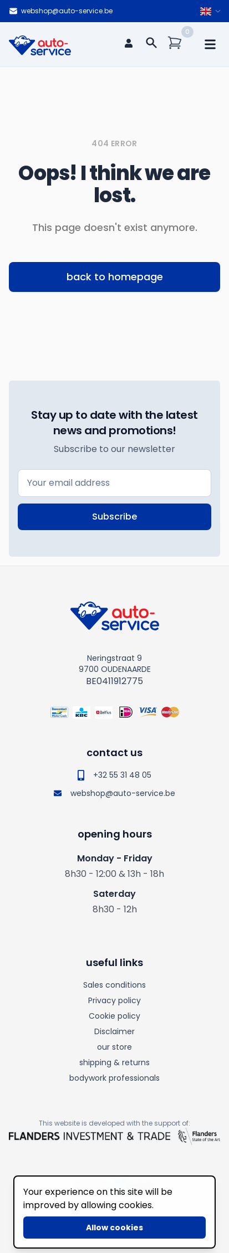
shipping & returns (114, 1062)
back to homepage (115, 277)
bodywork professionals (114, 1077)
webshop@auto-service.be (61, 11)
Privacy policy (114, 1000)
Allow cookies (114, 1227)
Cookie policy (114, 1015)
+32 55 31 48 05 (114, 774)
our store (114, 1046)
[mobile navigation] (210, 44)
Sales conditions (114, 984)
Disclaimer (114, 1031)
